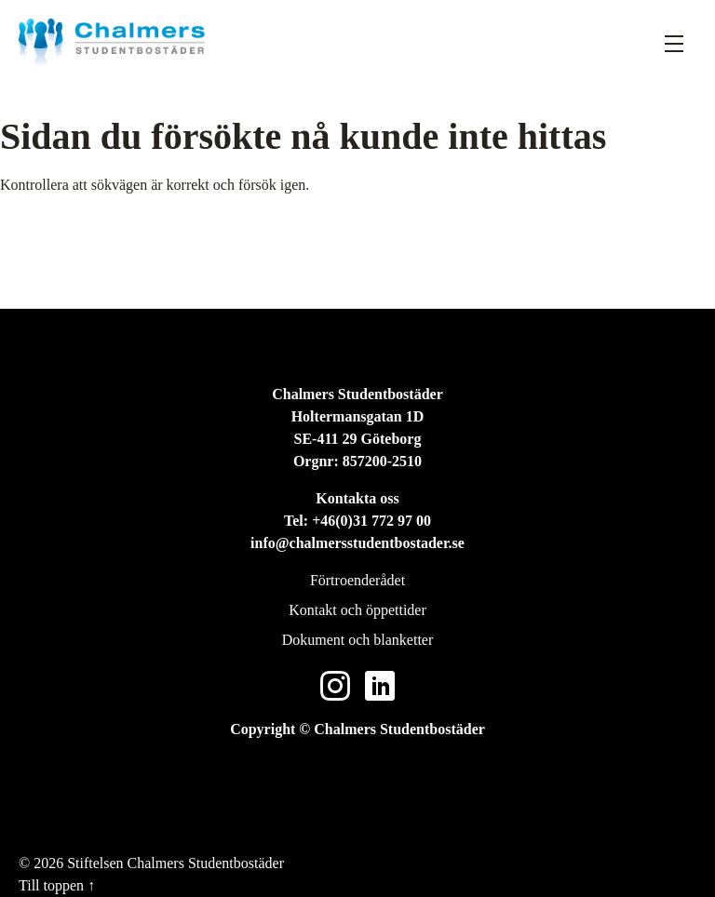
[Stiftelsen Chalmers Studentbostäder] (112, 42)
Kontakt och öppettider (357, 610)
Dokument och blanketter (358, 640)
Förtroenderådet (357, 580)
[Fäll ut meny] (674, 42)
